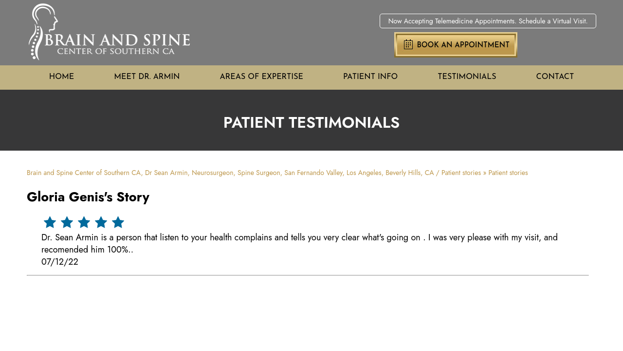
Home (61, 77)
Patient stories (461, 172)
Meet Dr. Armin (147, 77)
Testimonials (467, 77)
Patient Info (370, 77)
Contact (555, 77)
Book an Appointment (463, 45)
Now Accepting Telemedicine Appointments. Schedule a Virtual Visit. (488, 21)
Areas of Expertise (261, 77)
